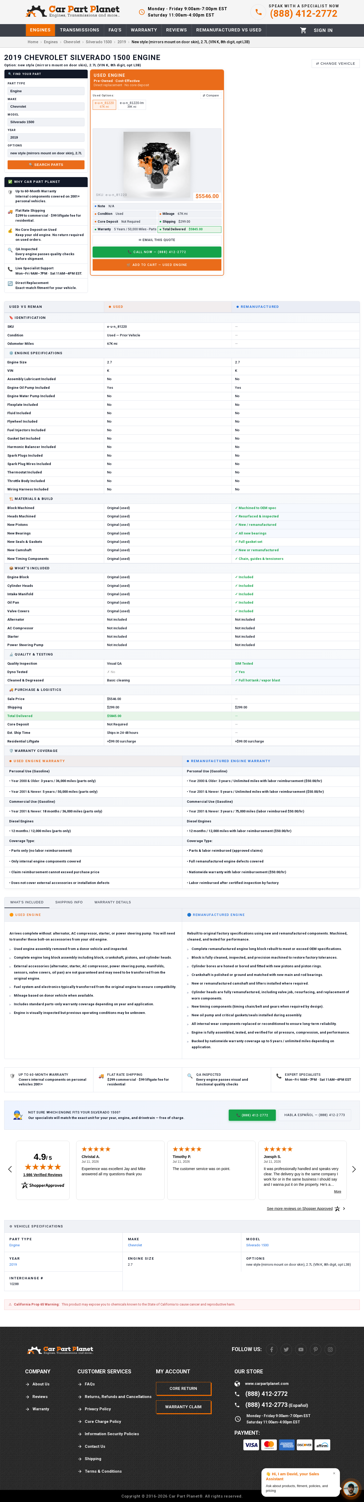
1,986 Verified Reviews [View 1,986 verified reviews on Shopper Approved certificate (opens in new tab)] (42, 1174)
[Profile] (323, 30)
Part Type (16, 83)
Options (15, 145)
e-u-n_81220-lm (132, 104)
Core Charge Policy (99, 1421)
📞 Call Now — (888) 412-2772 (157, 252)
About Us (37, 1384)
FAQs (86, 1384)
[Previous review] (10, 1169)
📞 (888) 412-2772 (252, 1115)
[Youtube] (301, 1349)
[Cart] (303, 30)
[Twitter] (286, 1349)
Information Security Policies (108, 1434)
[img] (43, 1166)
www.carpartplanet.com (267, 1383)
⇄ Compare (211, 95)
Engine (14, 1245)
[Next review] (354, 1169)
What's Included (26, 902)
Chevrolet (135, 1245)
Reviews (36, 1396)
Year (12, 130)
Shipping (89, 1458)
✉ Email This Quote (157, 240)
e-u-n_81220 (104, 104)
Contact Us (91, 1446)
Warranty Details (112, 902)
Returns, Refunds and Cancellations (114, 1396)
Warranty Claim (183, 1407)
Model (13, 114)
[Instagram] (330, 1349)
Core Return (183, 1388)
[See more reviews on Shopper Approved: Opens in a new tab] (300, 1208)
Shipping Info (69, 902)
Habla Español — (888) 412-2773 (314, 1115)
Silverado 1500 (257, 1245)
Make (12, 99)
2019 (13, 1264)
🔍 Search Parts (46, 165)
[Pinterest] (315, 1349)
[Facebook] (271, 1349)
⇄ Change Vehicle (335, 63)
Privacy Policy (94, 1409)
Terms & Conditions (99, 1471)
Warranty (37, 1409)
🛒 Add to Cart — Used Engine (157, 265)
